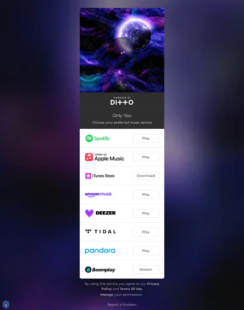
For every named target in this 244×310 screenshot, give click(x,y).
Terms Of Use (131, 289)
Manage (106, 295)
